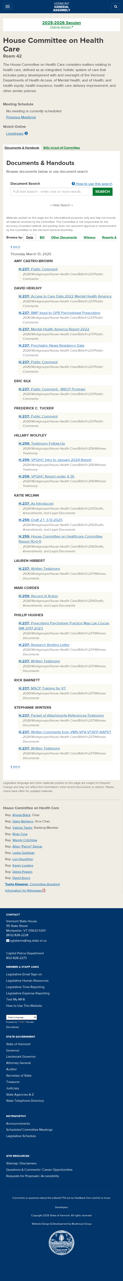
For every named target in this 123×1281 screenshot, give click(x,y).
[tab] (22, 148)
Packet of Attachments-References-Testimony (61, 715)
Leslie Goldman (24, 853)
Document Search (61, 184)
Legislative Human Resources (27, 981)
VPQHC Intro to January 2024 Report (55, 460)
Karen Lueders (23, 865)
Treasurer (13, 1082)
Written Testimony (39, 568)
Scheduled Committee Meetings (29, 1130)
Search (102, 191)
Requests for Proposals (22, 1176)
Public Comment (38, 269)
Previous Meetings (21, 117)
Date (29, 237)
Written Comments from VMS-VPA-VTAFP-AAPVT (65, 732)
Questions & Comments (23, 1170)
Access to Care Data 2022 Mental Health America (65, 296)
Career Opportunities (57, 1170)
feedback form (83, 1198)
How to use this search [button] (92, 184)
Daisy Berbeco (23, 821)
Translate (26, 1022)
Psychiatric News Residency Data (51, 345)
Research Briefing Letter (44, 645)
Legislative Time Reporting (25, 987)
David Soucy (21, 878)
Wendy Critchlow (25, 840)
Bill (42, 237)
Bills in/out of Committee (61, 148)
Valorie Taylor (22, 828)
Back (15, 247)
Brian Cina (20, 834)
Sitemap (12, 1163)
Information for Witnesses (25, 891)
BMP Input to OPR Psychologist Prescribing (59, 313)
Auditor (11, 1069)
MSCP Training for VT (42, 688)
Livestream (15, 133)
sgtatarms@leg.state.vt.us (26, 941)
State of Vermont (18, 1044)
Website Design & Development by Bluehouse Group (61, 1223)
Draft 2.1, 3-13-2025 (41, 520)
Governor (12, 1050)
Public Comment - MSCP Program (52, 389)
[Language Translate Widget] (21, 1017)
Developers (61, 1207)
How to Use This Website (24, 1006)
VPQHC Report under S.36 (46, 476)
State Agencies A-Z (20, 1095)
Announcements (18, 1124)
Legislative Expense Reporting (28, 993)
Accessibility (50, 1176)
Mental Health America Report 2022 (54, 329)
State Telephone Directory (25, 1101)
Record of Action (38, 596)
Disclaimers (28, 1163)
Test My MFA (15, 999)
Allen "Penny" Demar (27, 846)
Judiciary (12, 1088)
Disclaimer (12, 1027)
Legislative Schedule (21, 1136)
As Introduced (36, 503)
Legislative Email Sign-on (24, 974)
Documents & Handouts (22, 148)
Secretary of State (19, 1076)
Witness (90, 237)
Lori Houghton (23, 859)
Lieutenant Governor (21, 1057)
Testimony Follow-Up (42, 443)
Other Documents (64, 237)
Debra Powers (22, 872)
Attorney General (18, 1063)
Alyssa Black (21, 815)
